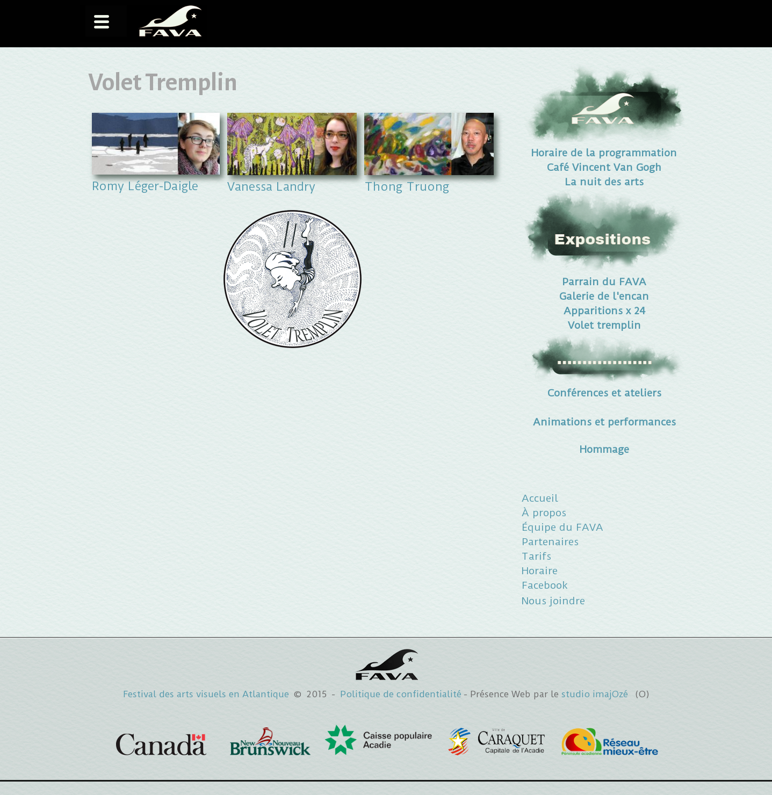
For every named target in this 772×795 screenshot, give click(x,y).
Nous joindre (553, 601)
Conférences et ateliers (604, 393)
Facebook (545, 585)
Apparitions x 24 (604, 311)
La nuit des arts (604, 182)
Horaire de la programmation (604, 153)
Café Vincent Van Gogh (604, 167)
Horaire (540, 571)
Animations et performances (604, 422)
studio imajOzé (594, 694)
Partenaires (550, 542)
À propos (544, 513)
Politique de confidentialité (400, 694)
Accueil (540, 498)
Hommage (604, 449)
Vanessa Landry (271, 186)
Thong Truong (406, 186)
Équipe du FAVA (562, 527)
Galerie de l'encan (604, 296)
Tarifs (536, 556)
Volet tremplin (604, 325)
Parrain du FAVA (604, 282)
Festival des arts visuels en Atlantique (206, 694)
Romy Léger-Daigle (145, 186)
